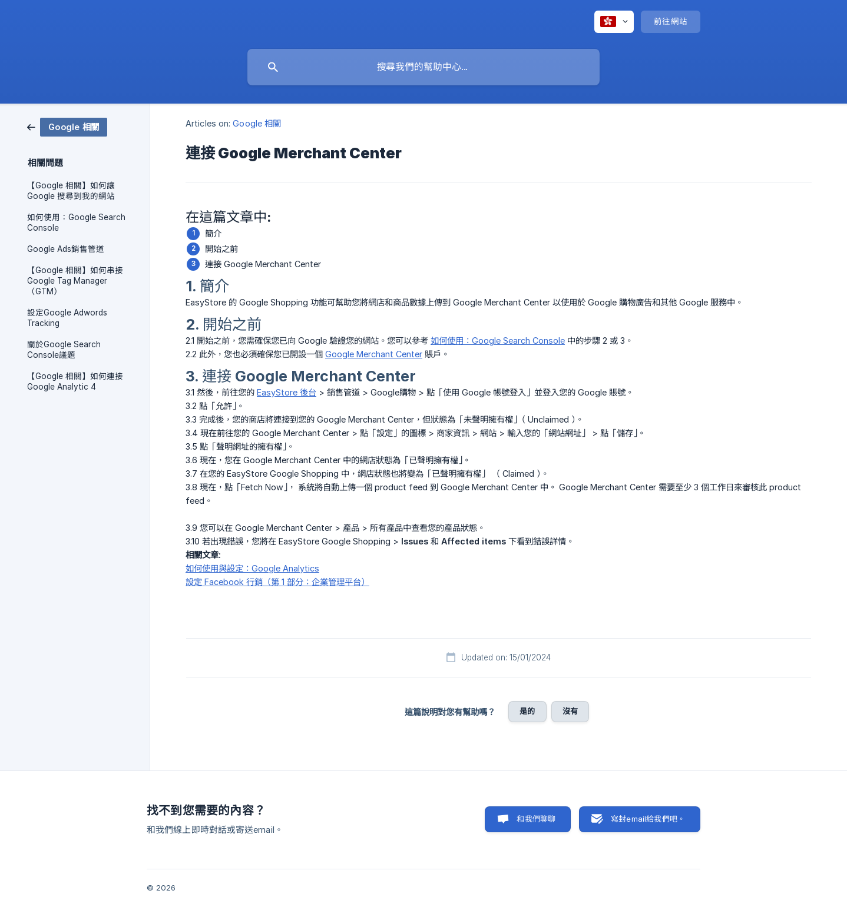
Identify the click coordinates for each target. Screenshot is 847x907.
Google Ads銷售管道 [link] (65, 249)
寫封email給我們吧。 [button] (648, 818)
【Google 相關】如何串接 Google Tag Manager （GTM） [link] (75, 280)
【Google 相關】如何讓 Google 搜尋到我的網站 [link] (71, 191)
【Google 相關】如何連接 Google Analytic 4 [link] (75, 381)
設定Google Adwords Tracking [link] (67, 318)
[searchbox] (423, 67)
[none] (614, 22)
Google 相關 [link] (257, 123)
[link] (67, 126)
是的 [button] (527, 711)
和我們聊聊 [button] (536, 818)
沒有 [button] (570, 711)
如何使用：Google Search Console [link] (76, 222)
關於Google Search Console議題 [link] (64, 350)
